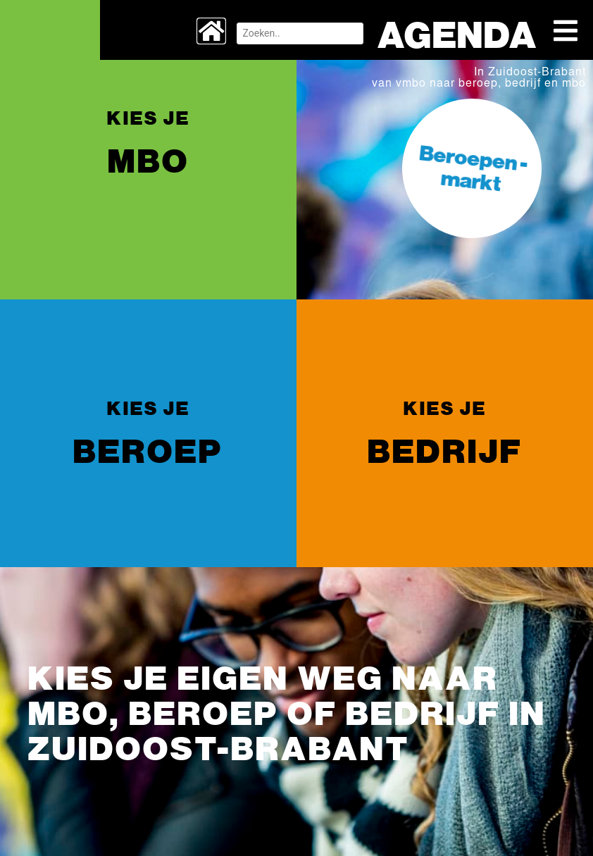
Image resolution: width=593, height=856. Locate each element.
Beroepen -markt (473, 167)
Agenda (450, 34)
